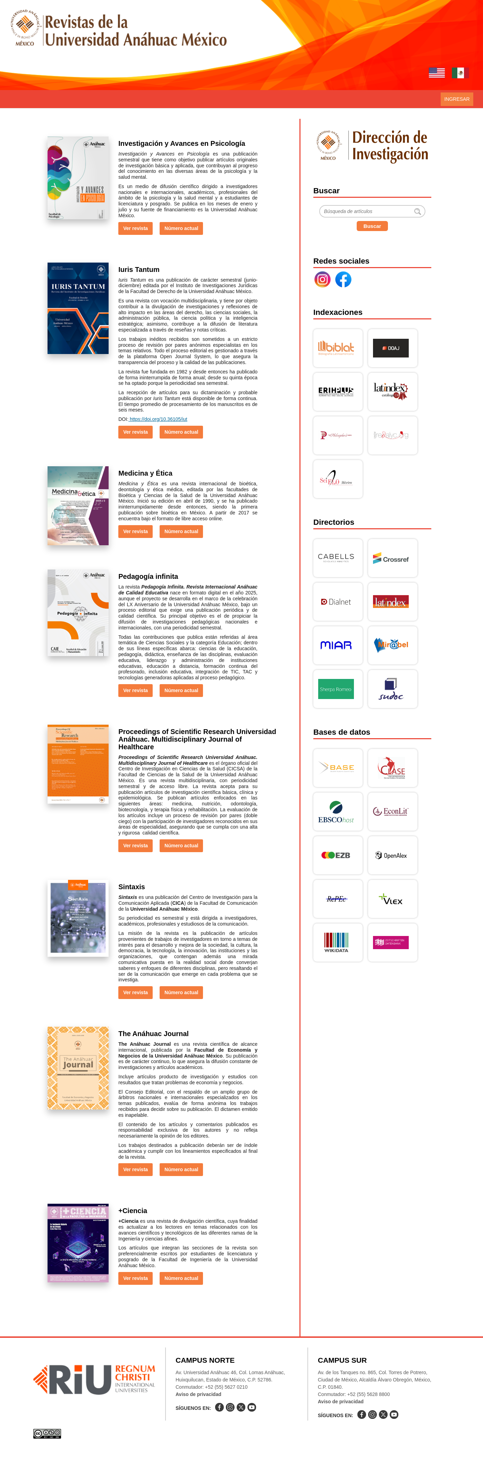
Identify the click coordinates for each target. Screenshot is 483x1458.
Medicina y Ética (145, 473)
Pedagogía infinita (148, 576)
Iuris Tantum (139, 269)
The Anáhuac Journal (153, 1033)
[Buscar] (372, 211)
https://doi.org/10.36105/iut (157, 419)
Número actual (181, 228)
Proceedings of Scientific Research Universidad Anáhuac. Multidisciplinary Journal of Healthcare (197, 739)
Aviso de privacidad (198, 1394)
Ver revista (135, 228)
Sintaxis (131, 887)
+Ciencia (132, 1210)
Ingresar (456, 99)
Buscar (372, 226)
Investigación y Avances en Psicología (181, 143)
